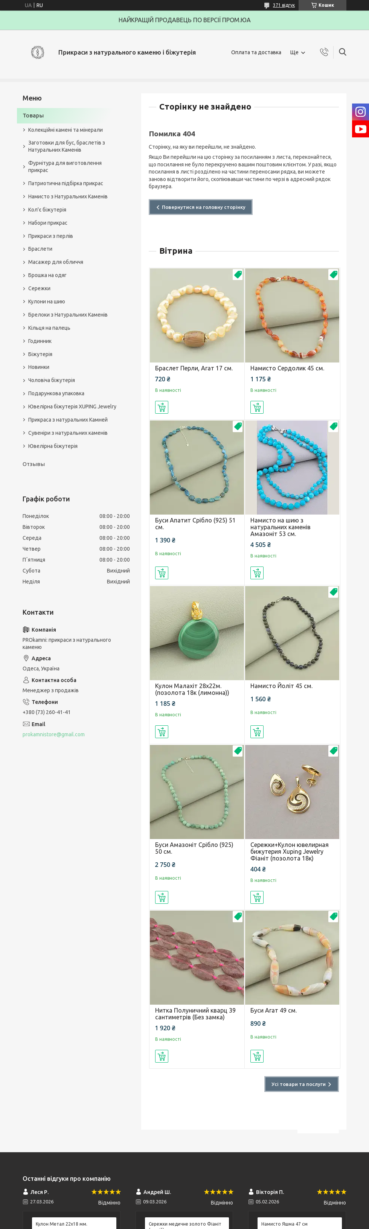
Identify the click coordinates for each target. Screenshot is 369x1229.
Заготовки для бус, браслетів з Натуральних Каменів (66, 146)
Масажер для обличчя (55, 262)
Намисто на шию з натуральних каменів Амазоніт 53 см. (280, 527)
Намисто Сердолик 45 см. (287, 368)
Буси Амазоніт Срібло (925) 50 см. (194, 848)
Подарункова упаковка (56, 393)
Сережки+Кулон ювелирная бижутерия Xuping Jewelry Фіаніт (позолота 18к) (289, 851)
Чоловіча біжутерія (51, 380)
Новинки (38, 367)
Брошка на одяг (47, 275)
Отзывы (34, 464)
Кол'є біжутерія (47, 210)
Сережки (39, 288)
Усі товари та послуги (298, 1084)
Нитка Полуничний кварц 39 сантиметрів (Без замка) (195, 1013)
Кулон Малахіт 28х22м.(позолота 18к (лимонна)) (192, 689)
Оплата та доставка (256, 52)
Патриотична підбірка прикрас (65, 183)
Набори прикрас (47, 223)
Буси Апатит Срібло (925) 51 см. (195, 523)
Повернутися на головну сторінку (203, 207)
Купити (161, 407)
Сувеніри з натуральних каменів (68, 433)
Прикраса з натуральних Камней (68, 420)
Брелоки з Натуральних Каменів (68, 315)
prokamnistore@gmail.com (54, 734)
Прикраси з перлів (50, 236)
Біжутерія (40, 354)
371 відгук (284, 5)
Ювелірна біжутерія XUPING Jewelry (72, 407)
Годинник (40, 341)
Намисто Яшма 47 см (284, 1223)
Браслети (40, 249)
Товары (33, 115)
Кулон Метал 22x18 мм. (61, 1223)
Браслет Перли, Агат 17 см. (194, 368)
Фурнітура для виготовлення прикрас (65, 166)
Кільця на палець (49, 328)
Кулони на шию (46, 301)
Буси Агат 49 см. (273, 1010)
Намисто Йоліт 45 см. (281, 685)
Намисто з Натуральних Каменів (68, 196)
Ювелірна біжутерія (53, 446)
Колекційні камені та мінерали (65, 130)
